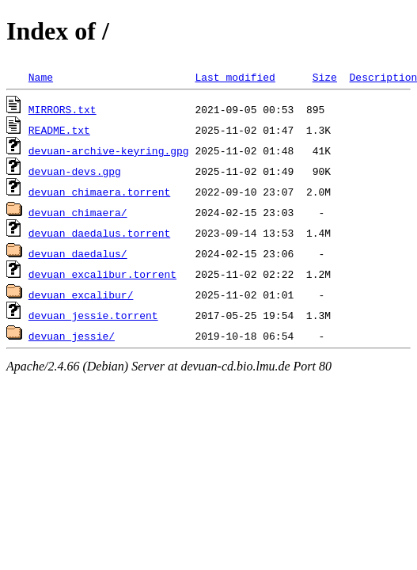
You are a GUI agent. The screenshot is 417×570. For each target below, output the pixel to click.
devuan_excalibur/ (81, 294)
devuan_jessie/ (71, 336)
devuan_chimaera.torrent (99, 191)
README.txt (59, 130)
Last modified (235, 77)
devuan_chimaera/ (77, 212)
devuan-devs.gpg (74, 171)
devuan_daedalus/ (77, 253)
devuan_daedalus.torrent (99, 233)
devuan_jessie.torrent (93, 315)
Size (325, 77)
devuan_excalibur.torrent (102, 274)
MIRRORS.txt (62, 109)
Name (40, 77)
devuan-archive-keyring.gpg (108, 150)
